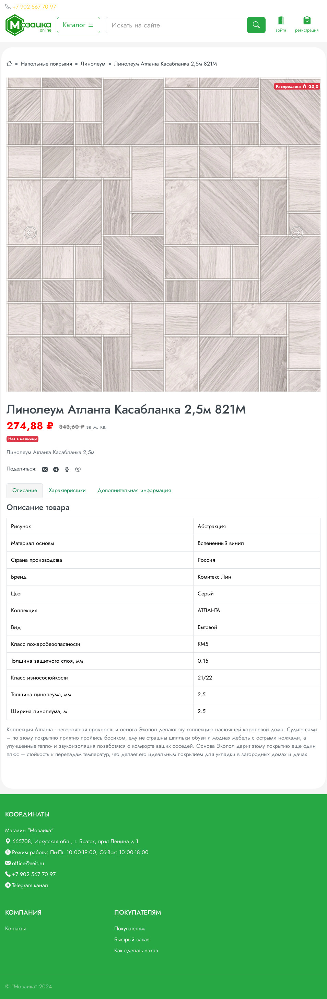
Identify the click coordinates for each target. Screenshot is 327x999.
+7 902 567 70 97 (34, 7)
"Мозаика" (24, 986)
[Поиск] (256, 25)
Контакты (15, 928)
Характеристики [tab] (67, 490)
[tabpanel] (163, 630)
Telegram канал (30, 885)
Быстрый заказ (132, 939)
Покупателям (129, 928)
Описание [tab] (24, 490)
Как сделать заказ (136, 950)
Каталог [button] (78, 25)
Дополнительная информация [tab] (134, 490)
